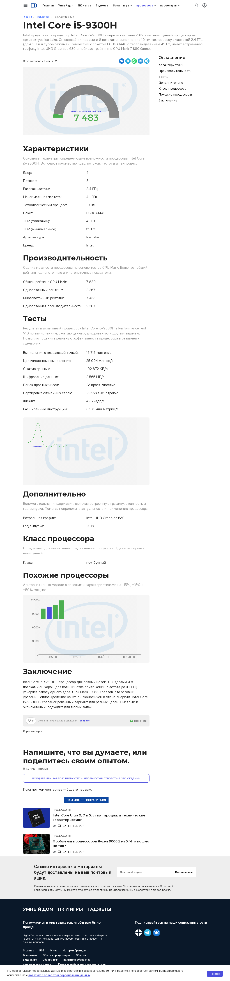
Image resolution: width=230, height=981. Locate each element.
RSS (42, 950)
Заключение (168, 100)
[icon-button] (25, 5)
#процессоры (32, 731)
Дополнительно (171, 82)
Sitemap (28, 950)
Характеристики (171, 65)
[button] (48, 5)
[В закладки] (69, 826)
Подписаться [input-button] (184, 872)
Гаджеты (99, 909)
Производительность (175, 71)
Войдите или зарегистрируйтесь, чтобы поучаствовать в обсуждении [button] (86, 778)
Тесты (163, 77)
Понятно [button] (215, 973)
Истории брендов (74, 950)
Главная (27, 16)
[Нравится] (31, 721)
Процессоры (43, 16)
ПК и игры (70, 909)
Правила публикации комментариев (82, 964)
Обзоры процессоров (56, 955)
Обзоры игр (50, 959)
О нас (53, 950)
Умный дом (38, 909)
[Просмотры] (54, 826)
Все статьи (30, 955)
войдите (85, 720)
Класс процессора (172, 88)
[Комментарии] (59, 826)
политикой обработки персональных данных (59, 975)
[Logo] (34, 5)
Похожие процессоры (175, 94)
